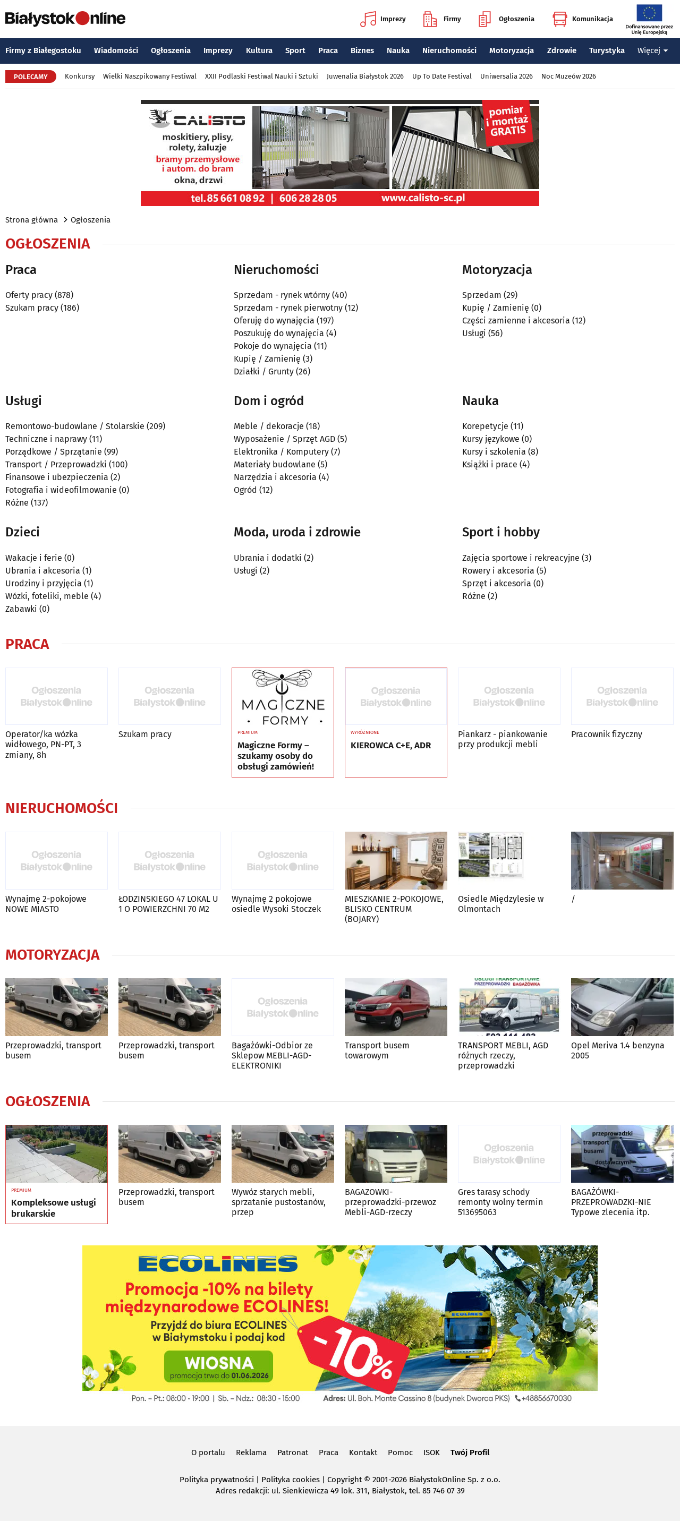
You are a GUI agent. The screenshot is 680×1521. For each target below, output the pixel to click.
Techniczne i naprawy (46, 439)
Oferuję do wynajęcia (274, 320)
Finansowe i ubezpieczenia (56, 477)
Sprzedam (482, 295)
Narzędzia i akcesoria (275, 477)
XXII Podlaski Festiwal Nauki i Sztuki (261, 76)
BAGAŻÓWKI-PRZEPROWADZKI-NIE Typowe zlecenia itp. (611, 1202)
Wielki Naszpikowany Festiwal (150, 76)
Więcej (653, 50)
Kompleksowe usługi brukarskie (53, 1208)
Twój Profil (469, 1452)
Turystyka (607, 50)
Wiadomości (116, 50)
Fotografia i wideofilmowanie (61, 490)
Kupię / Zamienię (267, 359)
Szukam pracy (31, 308)
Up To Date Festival (442, 76)
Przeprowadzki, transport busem (53, 1050)
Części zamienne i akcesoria (516, 320)
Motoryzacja (511, 50)
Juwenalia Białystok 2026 (365, 76)
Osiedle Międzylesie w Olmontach (500, 904)
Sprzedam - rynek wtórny (282, 295)
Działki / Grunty (264, 371)
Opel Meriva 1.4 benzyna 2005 (618, 1050)
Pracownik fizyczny (606, 734)
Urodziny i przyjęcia (43, 583)
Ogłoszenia (506, 19)
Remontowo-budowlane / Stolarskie (74, 426)
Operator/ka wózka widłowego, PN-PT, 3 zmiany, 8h (43, 744)
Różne (17, 503)
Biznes (362, 50)
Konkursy (80, 76)
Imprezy (383, 19)
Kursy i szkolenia (494, 452)
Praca (328, 50)
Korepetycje (485, 426)
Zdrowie (561, 50)
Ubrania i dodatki (268, 558)
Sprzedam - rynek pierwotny (288, 308)
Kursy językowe (491, 439)
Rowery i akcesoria (498, 571)
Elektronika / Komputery (281, 452)
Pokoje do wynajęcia (273, 346)
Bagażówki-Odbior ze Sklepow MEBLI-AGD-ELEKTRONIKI (272, 1055)
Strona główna (31, 220)
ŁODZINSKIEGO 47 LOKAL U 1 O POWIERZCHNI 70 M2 (168, 904)
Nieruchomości (449, 50)
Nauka (398, 50)
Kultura (259, 50)
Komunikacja (582, 19)
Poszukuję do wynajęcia (279, 333)
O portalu (208, 1452)
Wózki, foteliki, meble (47, 596)
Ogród (245, 490)
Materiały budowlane (275, 464)
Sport (295, 50)
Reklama (251, 1452)
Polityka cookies (290, 1479)
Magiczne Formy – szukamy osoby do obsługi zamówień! (275, 756)
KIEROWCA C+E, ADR (391, 745)
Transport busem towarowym (377, 1050)
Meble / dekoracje (269, 426)
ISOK (431, 1452)
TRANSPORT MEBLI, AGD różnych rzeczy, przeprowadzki (503, 1055)
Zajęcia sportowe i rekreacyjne (521, 558)
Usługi (474, 333)
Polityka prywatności (217, 1479)
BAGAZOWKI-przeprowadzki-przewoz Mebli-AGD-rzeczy (390, 1202)
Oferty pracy (29, 295)
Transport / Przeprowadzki (56, 464)
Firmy (442, 19)
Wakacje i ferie (33, 558)
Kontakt (363, 1452)
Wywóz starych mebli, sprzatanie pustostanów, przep (279, 1202)
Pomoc (400, 1452)
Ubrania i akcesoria (42, 571)
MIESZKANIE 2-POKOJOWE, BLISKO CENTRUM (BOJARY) (394, 909)
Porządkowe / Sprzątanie (53, 452)
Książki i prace (489, 464)
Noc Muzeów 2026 (568, 76)
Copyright (344, 1479)
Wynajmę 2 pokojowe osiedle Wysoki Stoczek (276, 904)
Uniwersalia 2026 (506, 76)
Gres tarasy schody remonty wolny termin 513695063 (500, 1202)
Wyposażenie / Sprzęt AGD (284, 439)
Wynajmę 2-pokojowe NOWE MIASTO (46, 904)
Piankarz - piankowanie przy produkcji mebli (503, 739)
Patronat (292, 1452)
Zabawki (21, 609)
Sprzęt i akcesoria (496, 583)
